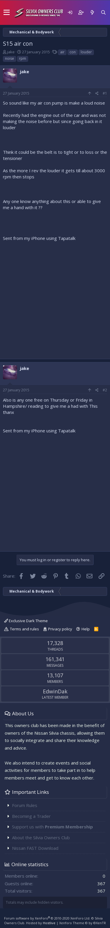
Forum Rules (24, 805)
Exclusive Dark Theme (26, 620)
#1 (105, 93)
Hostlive (49, 923)
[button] (6, 12)
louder (86, 52)
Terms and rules (24, 629)
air (62, 52)
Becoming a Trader (31, 816)
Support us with (52, 827)
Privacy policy (60, 629)
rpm (22, 58)
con (73, 52)
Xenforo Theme (82, 923)
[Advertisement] (55, 298)
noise (9, 58)
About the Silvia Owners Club (41, 837)
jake (11, 51)
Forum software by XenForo (47, 918)
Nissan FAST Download (35, 848)
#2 (105, 390)
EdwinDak (55, 691)
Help (86, 629)
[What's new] (92, 12)
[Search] (103, 12)
